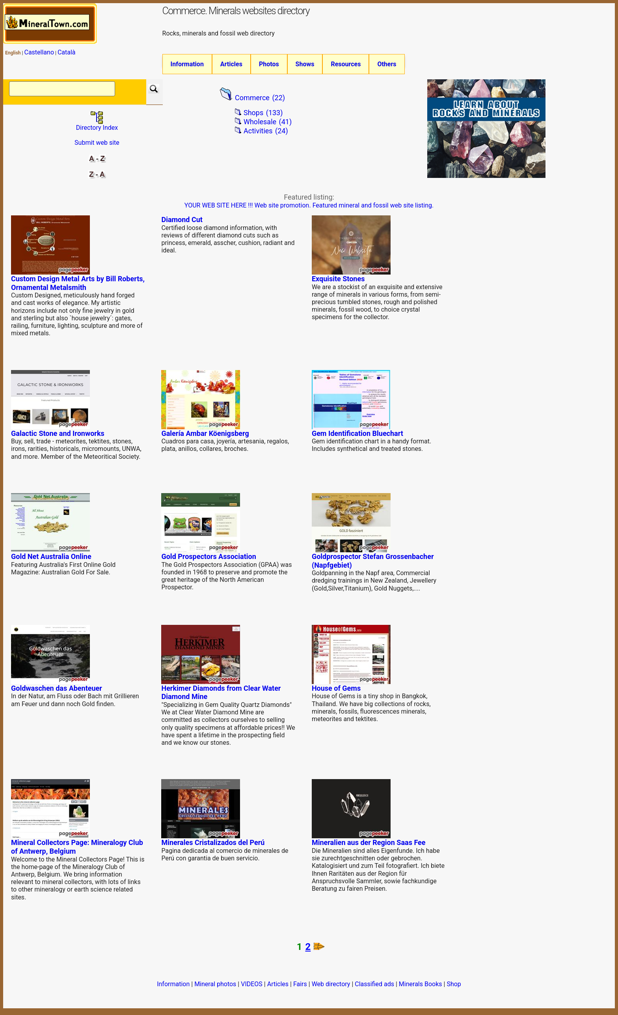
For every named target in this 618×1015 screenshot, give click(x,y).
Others (386, 64)
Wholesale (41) (268, 126)
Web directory (331, 987)
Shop (454, 987)
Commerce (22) (260, 101)
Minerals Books (420, 987)
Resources (346, 64)
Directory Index (97, 128)
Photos (269, 64)
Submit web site (96, 146)
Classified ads (374, 987)
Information (187, 64)
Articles (231, 64)
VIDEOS (251, 987)
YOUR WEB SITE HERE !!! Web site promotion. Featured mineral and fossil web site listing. (309, 209)
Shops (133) (263, 116)
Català (67, 52)
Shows (305, 64)
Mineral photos (215, 987)
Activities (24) (266, 134)
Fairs (300, 987)
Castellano (39, 52)
